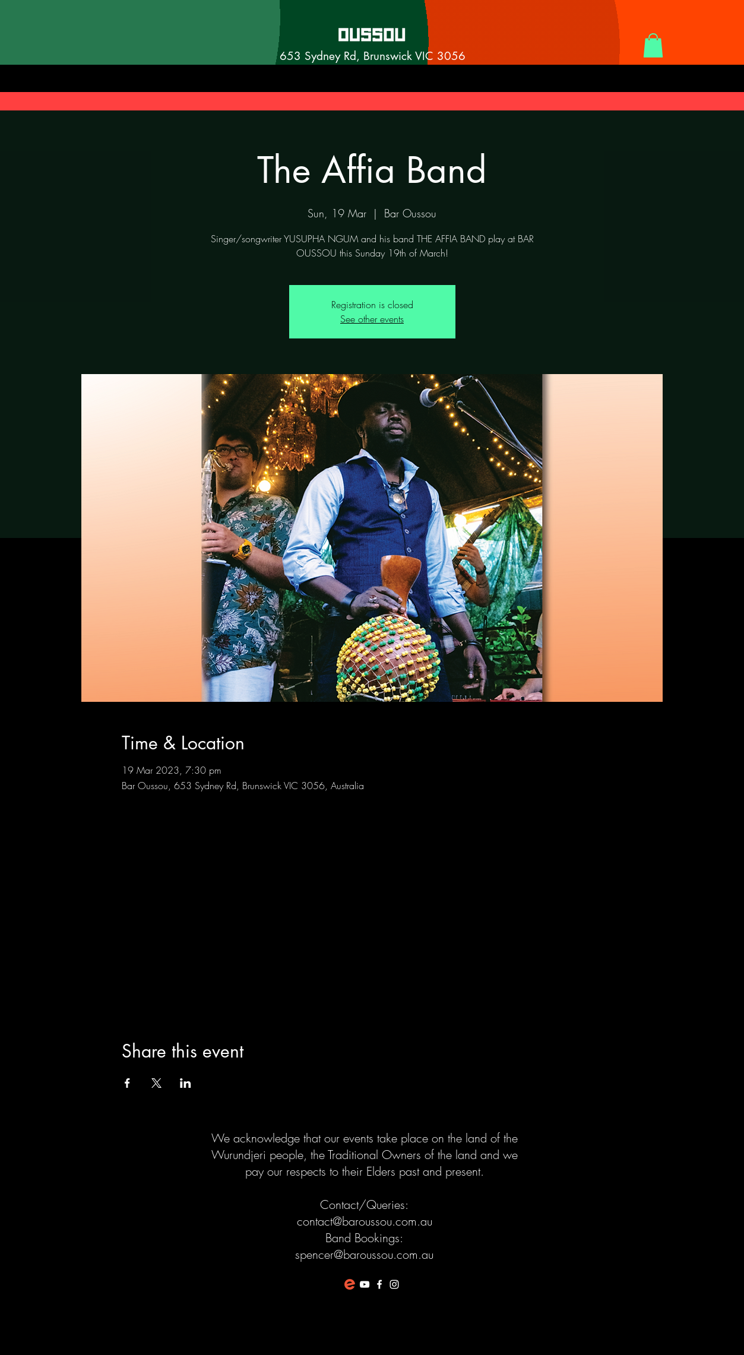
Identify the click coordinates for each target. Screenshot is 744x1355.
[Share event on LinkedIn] (185, 1083)
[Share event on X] (156, 1083)
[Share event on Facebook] (127, 1083)
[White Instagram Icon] (394, 1284)
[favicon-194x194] (350, 1284)
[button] (653, 45)
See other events (372, 318)
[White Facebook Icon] (379, 1284)
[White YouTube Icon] (365, 1284)
